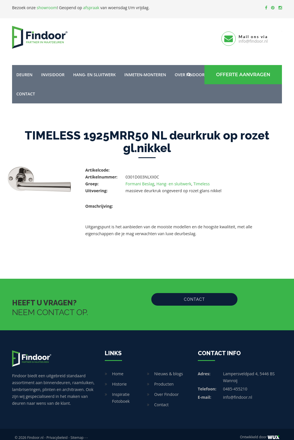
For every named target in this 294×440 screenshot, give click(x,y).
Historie (119, 377)
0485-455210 (235, 382)
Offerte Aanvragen (240, 68)
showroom (47, 7)
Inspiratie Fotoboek (120, 391)
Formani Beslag (139, 177)
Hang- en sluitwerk (94, 68)
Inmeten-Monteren (145, 68)
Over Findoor (166, 387)
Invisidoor (52, 68)
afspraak (91, 7)
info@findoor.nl (237, 390)
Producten (164, 377)
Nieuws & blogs (168, 367)
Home (117, 367)
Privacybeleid (57, 431)
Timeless (202, 177)
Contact (25, 87)
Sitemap (77, 431)
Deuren (24, 68)
